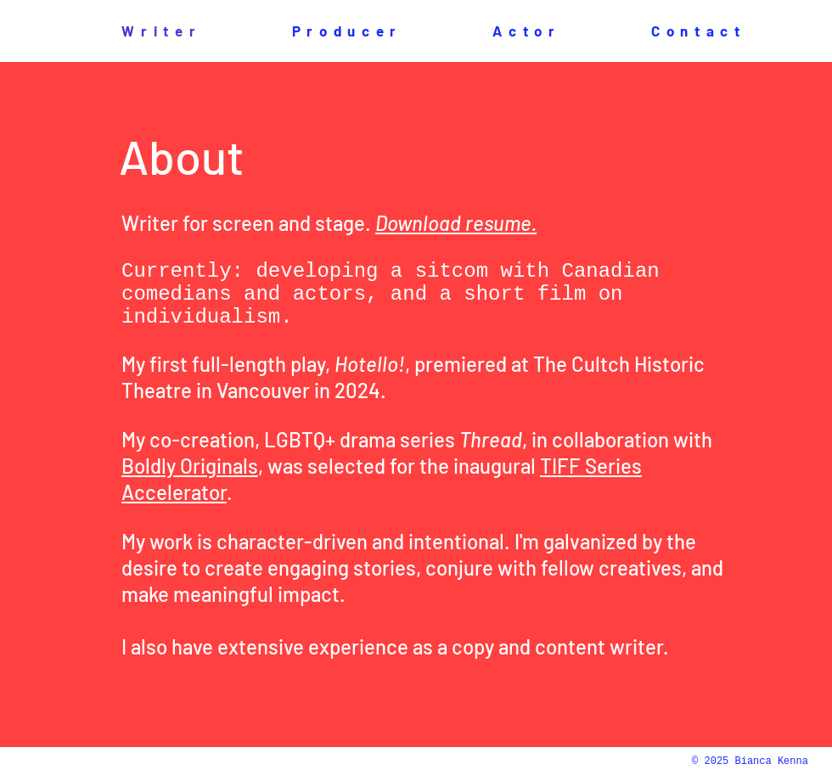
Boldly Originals (189, 465)
